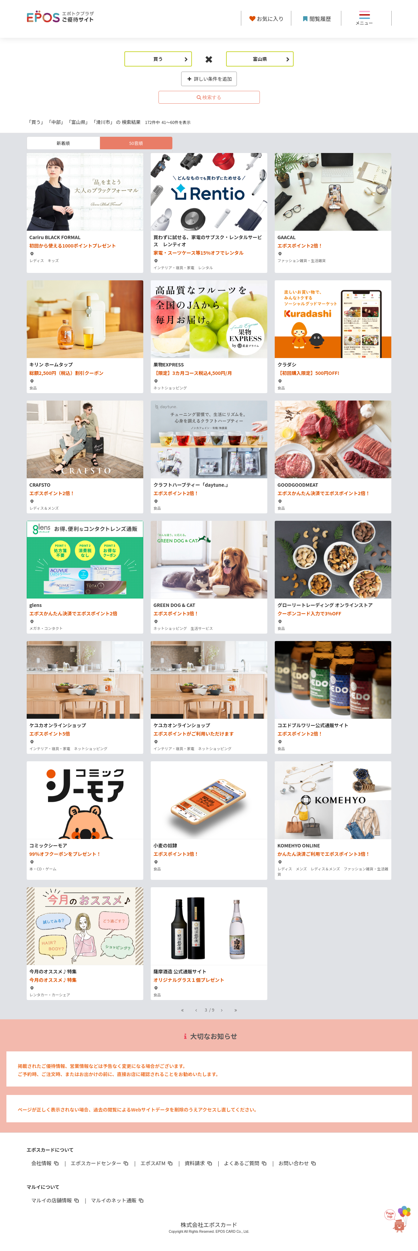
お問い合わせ (297, 1163)
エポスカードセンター (100, 1163)
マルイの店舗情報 (55, 1200)
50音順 (136, 143)
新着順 (63, 143)
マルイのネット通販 (118, 1200)
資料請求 (199, 1163)
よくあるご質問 (246, 1163)
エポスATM (157, 1163)
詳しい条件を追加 (209, 78)
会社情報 (45, 1163)
